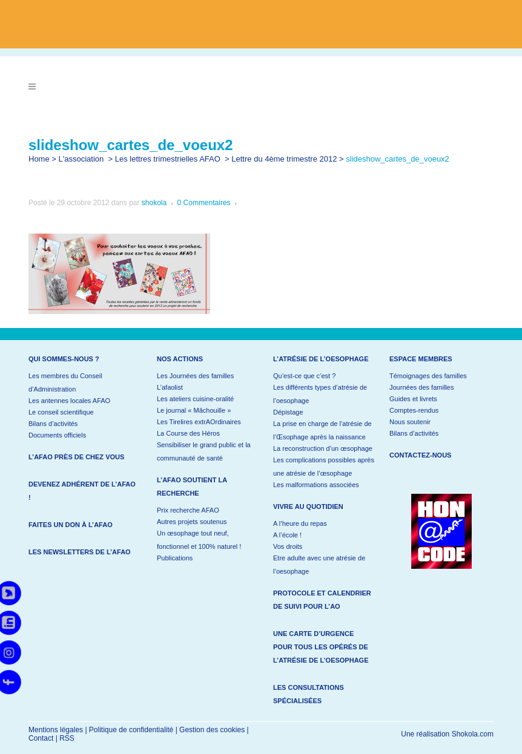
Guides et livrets (413, 398)
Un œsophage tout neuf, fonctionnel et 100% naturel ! (199, 539)
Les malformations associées (316, 484)
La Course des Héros (188, 433)
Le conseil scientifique (61, 412)
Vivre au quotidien (308, 506)
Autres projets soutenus (192, 521)
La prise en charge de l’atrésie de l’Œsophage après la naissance (322, 430)
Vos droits (287, 546)
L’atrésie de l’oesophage (321, 358)
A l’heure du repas (300, 523)
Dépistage (288, 412)
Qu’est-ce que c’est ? (304, 375)
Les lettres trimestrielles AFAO (167, 158)
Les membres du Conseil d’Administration (65, 382)
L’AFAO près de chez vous (76, 457)
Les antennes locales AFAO (69, 400)
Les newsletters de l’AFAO (79, 552)
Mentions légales (55, 730)
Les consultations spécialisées (308, 694)
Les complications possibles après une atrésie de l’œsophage (323, 466)
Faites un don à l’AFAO (70, 524)
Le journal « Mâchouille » (194, 410)
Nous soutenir (410, 421)
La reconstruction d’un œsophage (322, 448)
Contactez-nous (420, 455)
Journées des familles (421, 387)
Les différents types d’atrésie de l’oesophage (320, 394)
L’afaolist (170, 387)
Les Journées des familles (195, 375)
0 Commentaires (204, 202)
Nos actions (180, 358)
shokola (154, 202)
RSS (66, 738)
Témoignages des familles (428, 375)
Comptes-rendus (413, 410)
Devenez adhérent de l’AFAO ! (82, 490)
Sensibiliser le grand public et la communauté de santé (204, 451)
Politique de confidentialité (131, 730)
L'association (81, 158)
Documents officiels (57, 435)
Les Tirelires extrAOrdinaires (199, 421)
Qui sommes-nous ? (63, 358)
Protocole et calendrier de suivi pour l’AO (322, 599)
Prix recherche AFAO (188, 510)
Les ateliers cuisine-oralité (195, 398)
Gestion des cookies (212, 730)
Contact (40, 738)
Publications (175, 558)
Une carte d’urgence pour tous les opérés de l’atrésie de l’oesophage (321, 647)
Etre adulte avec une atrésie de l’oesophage (319, 564)
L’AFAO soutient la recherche (192, 486)
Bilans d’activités (53, 423)
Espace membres (420, 358)
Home (39, 158)
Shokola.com (473, 734)
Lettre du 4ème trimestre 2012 (284, 158)
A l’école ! (287, 535)
